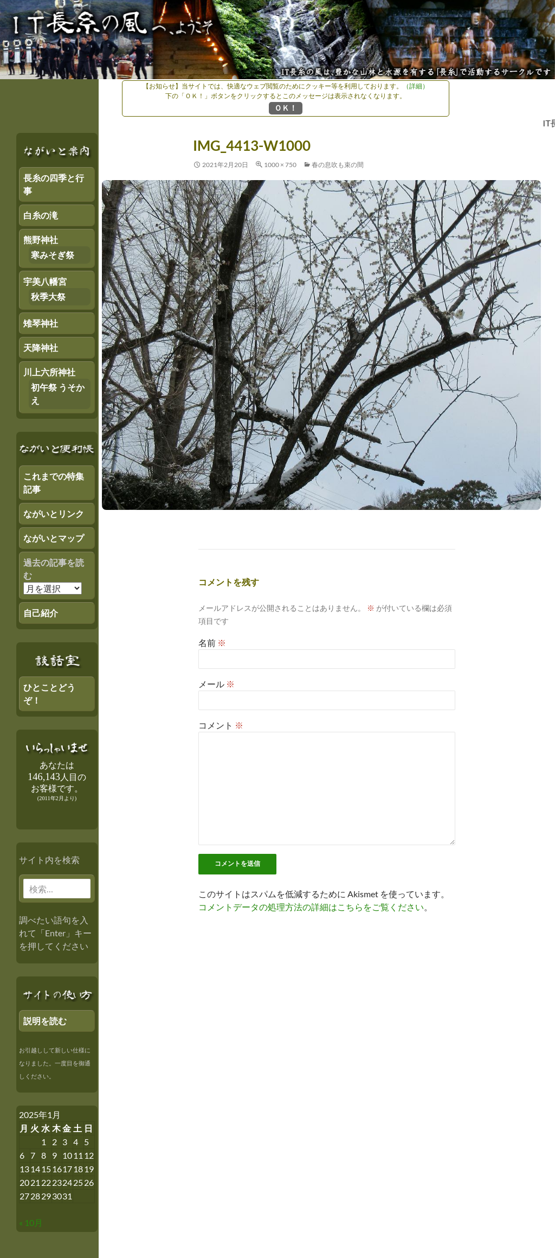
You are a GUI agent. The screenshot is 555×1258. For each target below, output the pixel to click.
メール (216, 684)
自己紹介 (40, 613)
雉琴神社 (40, 323)
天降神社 (40, 347)
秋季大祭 (48, 296)
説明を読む (45, 1021)
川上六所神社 (49, 372)
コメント (220, 725)
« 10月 (31, 1222)
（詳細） (416, 86)
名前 (212, 642)
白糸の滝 (40, 215)
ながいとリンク (53, 513)
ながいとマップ (53, 538)
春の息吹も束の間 (338, 165)
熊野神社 (40, 239)
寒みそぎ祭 (52, 255)
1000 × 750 (280, 165)
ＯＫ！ (285, 107)
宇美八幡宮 (45, 281)
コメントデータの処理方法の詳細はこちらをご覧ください (311, 907)
